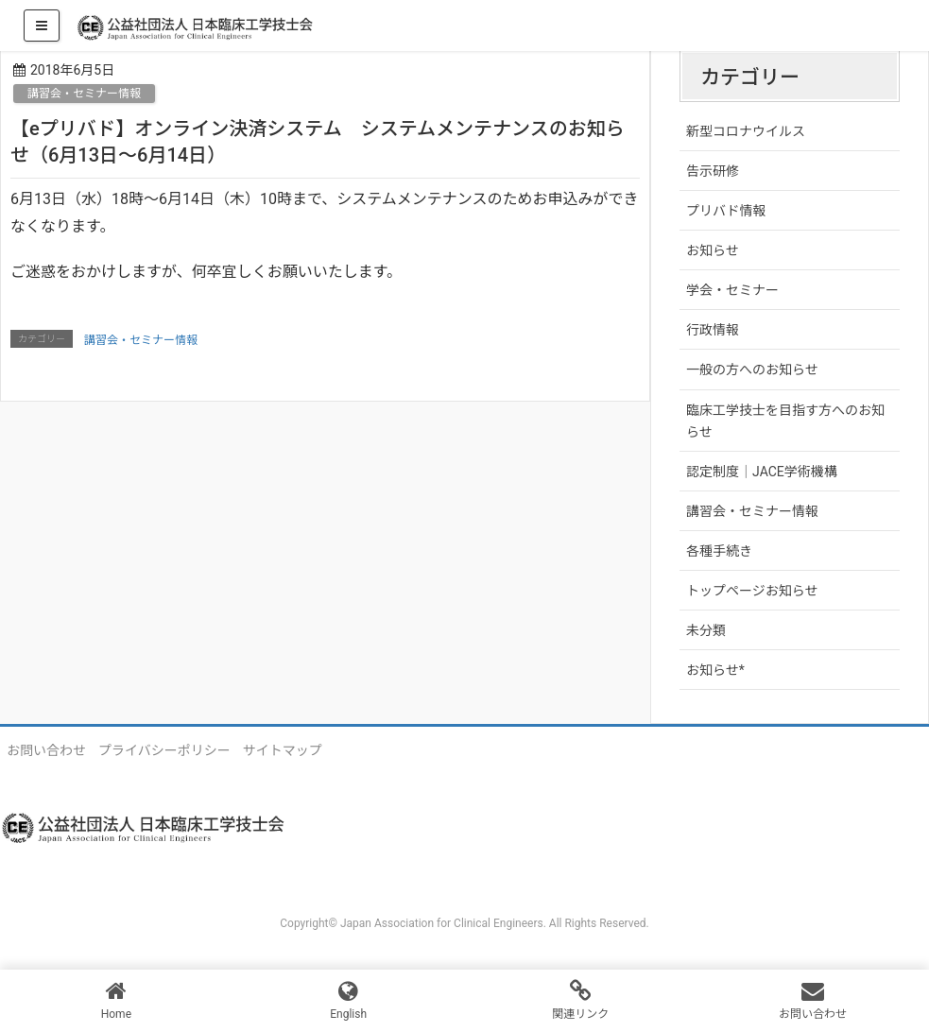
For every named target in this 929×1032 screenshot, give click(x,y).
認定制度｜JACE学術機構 (761, 471)
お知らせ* (715, 670)
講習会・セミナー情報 (84, 93)
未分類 (706, 630)
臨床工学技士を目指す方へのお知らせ (785, 421)
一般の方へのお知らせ (752, 369)
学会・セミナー (732, 290)
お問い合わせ (46, 750)
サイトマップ (282, 750)
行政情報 (712, 329)
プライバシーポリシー (164, 750)
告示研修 (712, 171)
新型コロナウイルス (745, 131)
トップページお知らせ (751, 590)
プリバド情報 (726, 210)
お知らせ (712, 250)
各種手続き (719, 551)
